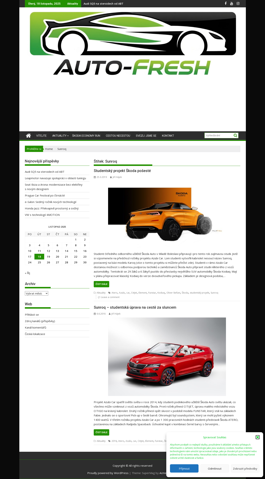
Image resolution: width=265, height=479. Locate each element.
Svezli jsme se (146, 135)
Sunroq (214, 292)
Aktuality (59, 135)
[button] (257, 437)
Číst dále (101, 284)
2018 (114, 441)
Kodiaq (161, 292)
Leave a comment (110, 297)
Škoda (185, 292)
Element (142, 292)
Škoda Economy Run (86, 135)
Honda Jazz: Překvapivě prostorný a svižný (52, 208)
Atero (114, 292)
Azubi (122, 292)
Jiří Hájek (116, 177)
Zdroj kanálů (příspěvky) (40, 321)
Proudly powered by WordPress (108, 473)
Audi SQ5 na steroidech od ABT (103, 3)
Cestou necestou (118, 135)
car (128, 292)
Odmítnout (215, 468)
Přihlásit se (32, 314)
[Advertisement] (132, 103)
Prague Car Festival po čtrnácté (45, 195)
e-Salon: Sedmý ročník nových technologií (50, 202)
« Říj (27, 273)
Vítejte (41, 135)
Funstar (152, 292)
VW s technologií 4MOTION (42, 215)
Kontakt (168, 135)
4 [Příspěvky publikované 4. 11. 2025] (39, 245)
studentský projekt (199, 292)
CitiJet (134, 292)
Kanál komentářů (35, 327)
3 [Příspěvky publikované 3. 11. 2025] (30, 245)
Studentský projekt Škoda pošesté (122, 171)
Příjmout (184, 468)
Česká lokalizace (35, 334)
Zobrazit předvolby (245, 468)
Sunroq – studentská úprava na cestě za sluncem (135, 307)
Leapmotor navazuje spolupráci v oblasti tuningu (55, 178)
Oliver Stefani (173, 292)
